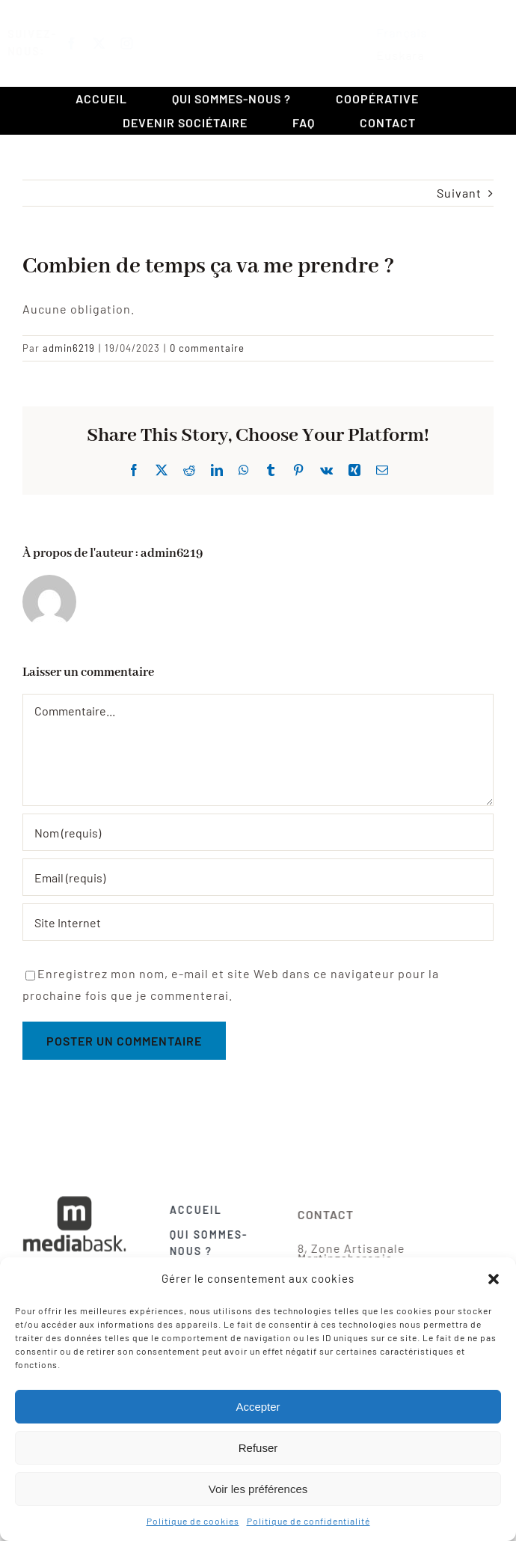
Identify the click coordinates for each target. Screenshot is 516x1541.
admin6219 (69, 348)
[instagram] (141, 43)
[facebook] (85, 43)
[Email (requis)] (258, 877)
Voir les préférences (258, 1489)
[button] (493, 1279)
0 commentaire (207, 348)
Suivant (459, 193)
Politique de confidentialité (308, 1521)
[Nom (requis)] (258, 832)
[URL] (258, 922)
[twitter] (113, 43)
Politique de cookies (193, 1521)
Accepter (258, 1406)
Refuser (258, 1447)
